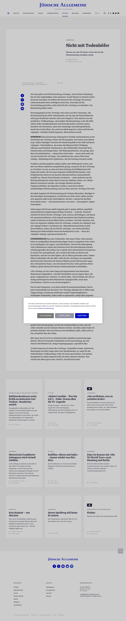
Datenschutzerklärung (46, 308)
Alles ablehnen (45, 316)
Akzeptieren (82, 316)
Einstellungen (64, 316)
